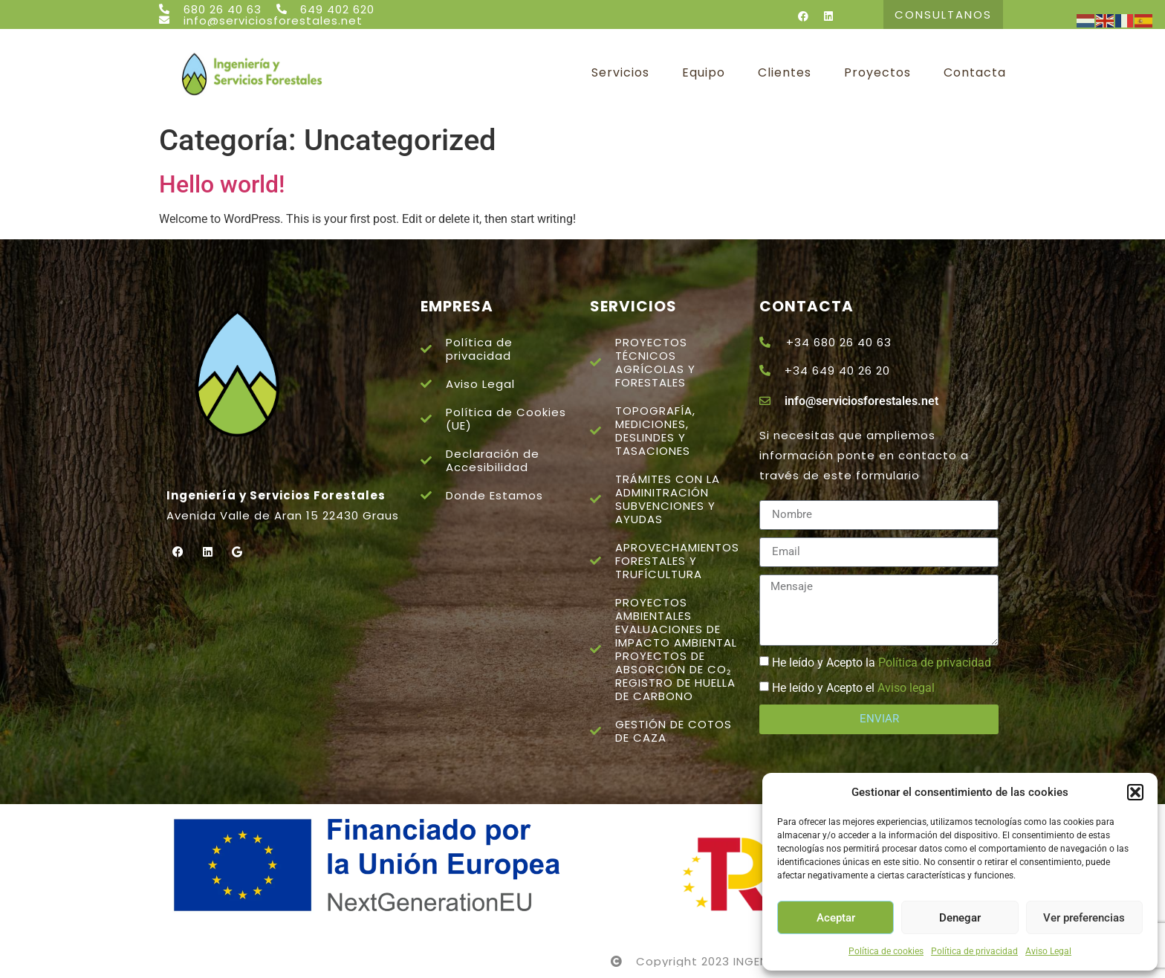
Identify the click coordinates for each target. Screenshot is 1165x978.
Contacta (975, 73)
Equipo (703, 73)
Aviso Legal (1048, 951)
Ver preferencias (1084, 917)
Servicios (620, 73)
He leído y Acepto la (881, 662)
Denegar (960, 917)
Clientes (784, 73)
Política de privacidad (974, 951)
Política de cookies (886, 951)
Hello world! (222, 184)
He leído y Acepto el (853, 688)
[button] (1135, 792)
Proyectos (877, 73)
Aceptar (836, 917)
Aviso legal (906, 688)
